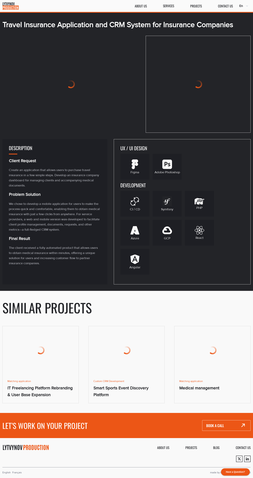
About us (141, 6)
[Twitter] (239, 459)
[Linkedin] (247, 459)
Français (17, 472)
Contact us (225, 6)
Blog (216, 447)
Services (168, 6)
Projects (196, 6)
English (6, 472)
